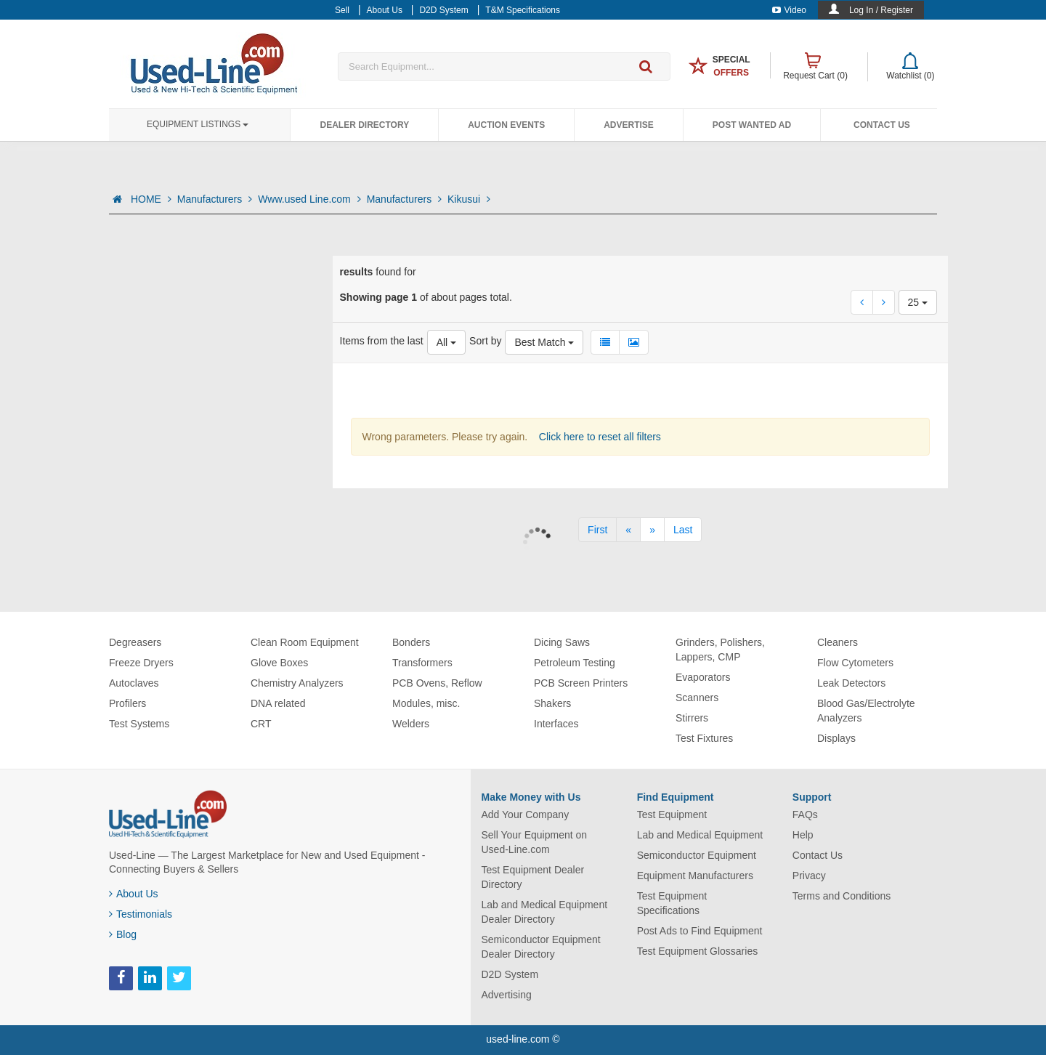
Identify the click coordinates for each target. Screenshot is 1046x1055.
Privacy (809, 875)
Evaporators (703, 677)
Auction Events (506, 125)
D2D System (510, 974)
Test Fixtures (704, 738)
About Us (133, 894)
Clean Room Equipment (305, 642)
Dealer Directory (364, 125)
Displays (836, 738)
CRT (261, 723)
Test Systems (139, 723)
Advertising (507, 995)
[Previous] (628, 529)
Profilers (127, 703)
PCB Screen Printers (581, 683)
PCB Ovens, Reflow (437, 683)
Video (789, 10)
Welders (410, 723)
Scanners (697, 697)
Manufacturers (214, 199)
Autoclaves (133, 683)
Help (803, 835)
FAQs (805, 814)
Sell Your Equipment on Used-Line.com (535, 842)
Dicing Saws (562, 642)
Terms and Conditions (841, 896)
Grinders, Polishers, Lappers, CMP (720, 649)
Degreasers (135, 642)
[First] (597, 529)
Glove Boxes (279, 662)
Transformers (422, 662)
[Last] (683, 529)
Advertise (629, 125)
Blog (123, 934)
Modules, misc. (426, 703)
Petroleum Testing (574, 662)
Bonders (411, 642)
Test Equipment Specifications (672, 903)
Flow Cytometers (855, 662)
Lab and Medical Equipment (700, 835)
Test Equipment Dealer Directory (533, 877)
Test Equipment (672, 814)
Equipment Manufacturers (695, 875)
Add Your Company (525, 814)
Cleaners (837, 642)
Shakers (552, 703)
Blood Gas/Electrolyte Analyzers (866, 711)
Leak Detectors (851, 683)
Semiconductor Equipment (696, 855)
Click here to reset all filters (598, 436)
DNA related (278, 703)
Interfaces (556, 723)
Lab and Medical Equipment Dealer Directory (545, 912)
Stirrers (692, 718)
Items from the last (381, 341)
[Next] (652, 529)
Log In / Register (881, 10)
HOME (151, 199)
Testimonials (140, 914)
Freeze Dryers (141, 662)
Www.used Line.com (309, 199)
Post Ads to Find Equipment (700, 931)
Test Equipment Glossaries (697, 951)
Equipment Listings (197, 124)
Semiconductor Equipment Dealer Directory (541, 947)
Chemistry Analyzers (297, 683)
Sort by (485, 341)
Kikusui (468, 199)
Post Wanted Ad (752, 125)
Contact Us (882, 125)
